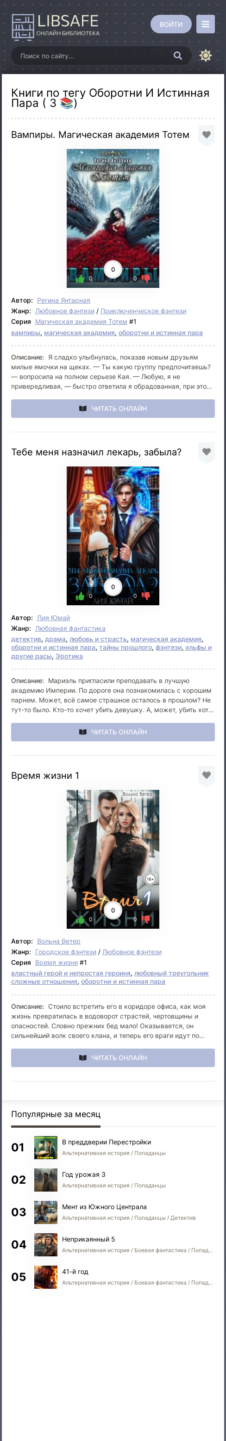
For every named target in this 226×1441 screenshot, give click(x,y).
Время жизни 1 (45, 775)
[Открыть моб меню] (205, 24)
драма (55, 639)
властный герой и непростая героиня (71, 973)
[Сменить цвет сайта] (205, 55)
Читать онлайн (119, 408)
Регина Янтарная (63, 300)
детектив (26, 639)
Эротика (69, 656)
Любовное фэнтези (64, 311)
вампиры (25, 332)
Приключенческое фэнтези (143, 311)
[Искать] (178, 55)
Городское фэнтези (65, 952)
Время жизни (56, 962)
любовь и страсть (98, 639)
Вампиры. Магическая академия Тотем (100, 135)
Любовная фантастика (70, 628)
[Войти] (171, 24)
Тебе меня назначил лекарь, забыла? (96, 452)
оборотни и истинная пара (161, 332)
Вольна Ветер (59, 941)
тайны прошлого (125, 647)
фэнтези (169, 647)
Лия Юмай (53, 617)
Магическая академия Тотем (81, 321)
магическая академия (79, 332)
